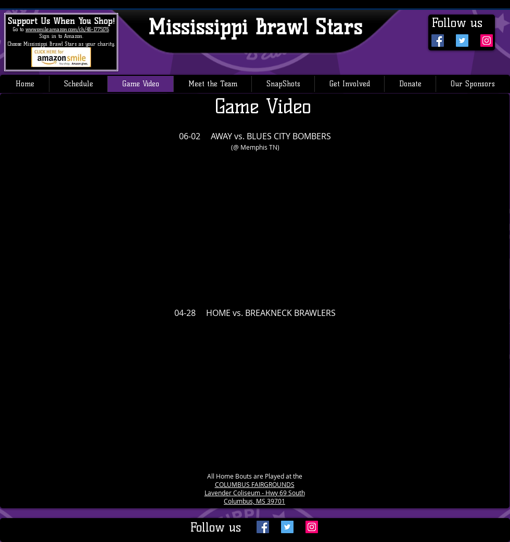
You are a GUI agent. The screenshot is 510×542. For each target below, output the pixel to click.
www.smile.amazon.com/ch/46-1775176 (67, 29)
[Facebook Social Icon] (437, 40)
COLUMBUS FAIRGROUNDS (255, 484)
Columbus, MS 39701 (254, 501)
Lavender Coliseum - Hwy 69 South (255, 492)
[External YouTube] (254, 224)
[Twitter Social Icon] (462, 40)
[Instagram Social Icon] (486, 40)
